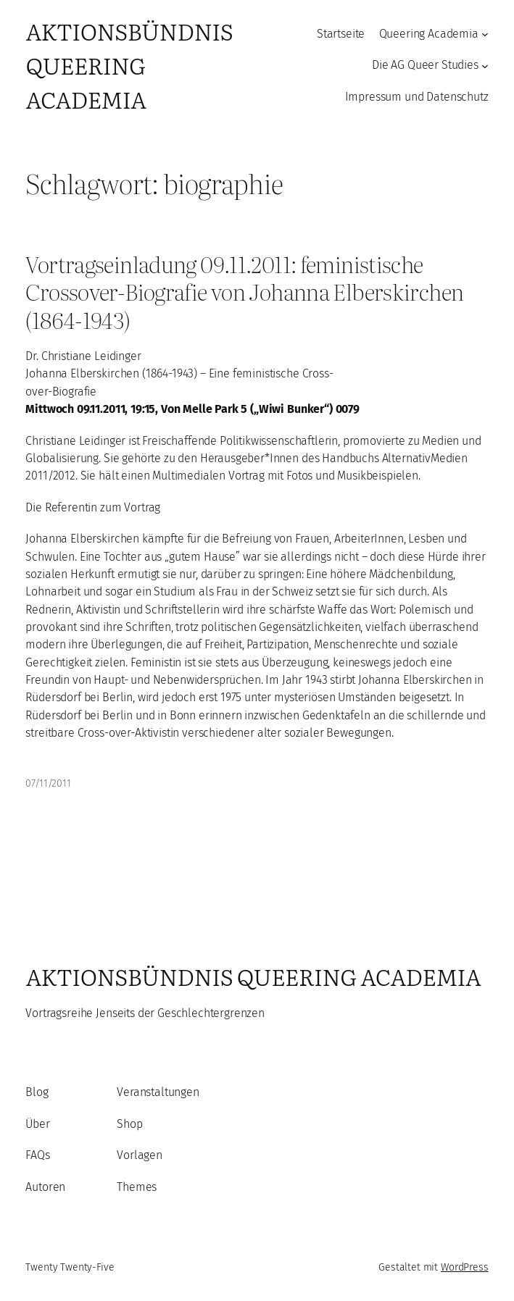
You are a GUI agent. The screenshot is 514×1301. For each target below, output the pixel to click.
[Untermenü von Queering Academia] (485, 34)
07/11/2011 (47, 783)
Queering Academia (428, 34)
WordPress (465, 1267)
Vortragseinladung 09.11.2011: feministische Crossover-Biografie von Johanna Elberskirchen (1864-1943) (244, 292)
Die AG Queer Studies (425, 65)
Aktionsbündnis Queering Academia (129, 65)
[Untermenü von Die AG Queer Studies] (485, 65)
